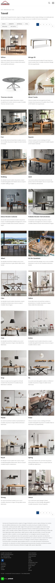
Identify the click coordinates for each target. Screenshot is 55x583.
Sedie (29, 557)
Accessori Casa (32, 564)
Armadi (30, 570)
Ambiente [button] (11, 23)
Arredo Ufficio (31, 565)
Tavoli (13, 9)
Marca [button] (4, 23)
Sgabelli (30, 560)
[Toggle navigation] (53, 3)
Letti (29, 568)
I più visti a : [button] (13, 26)
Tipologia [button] (4, 26)
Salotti (29, 567)
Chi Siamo (3, 563)
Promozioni (3, 564)
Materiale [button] (19, 23)
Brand (2, 568)
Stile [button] (26, 23)
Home (2, 9)
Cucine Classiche (32, 554)
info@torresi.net (7, 557)
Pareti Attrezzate (32, 556)
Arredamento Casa (7, 9)
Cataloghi (3, 566)
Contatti (3, 569)
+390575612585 (6, 556)
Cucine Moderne (32, 553)
